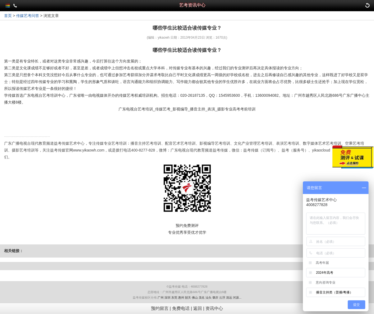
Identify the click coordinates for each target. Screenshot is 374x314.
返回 (197, 308)
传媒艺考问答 (27, 15)
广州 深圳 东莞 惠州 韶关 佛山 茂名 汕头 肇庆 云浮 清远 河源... (200, 297)
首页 (8, 15)
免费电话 (181, 308)
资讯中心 (214, 308)
